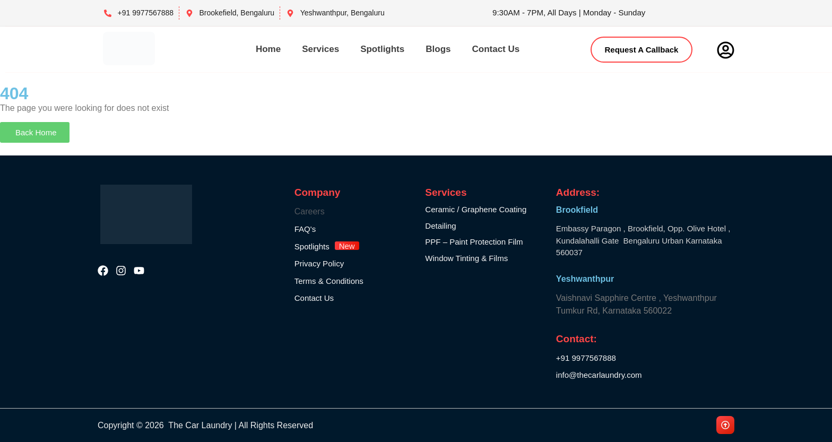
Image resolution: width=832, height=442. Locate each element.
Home (268, 49)
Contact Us (495, 49)
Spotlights (382, 49)
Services (320, 49)
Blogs (438, 49)
